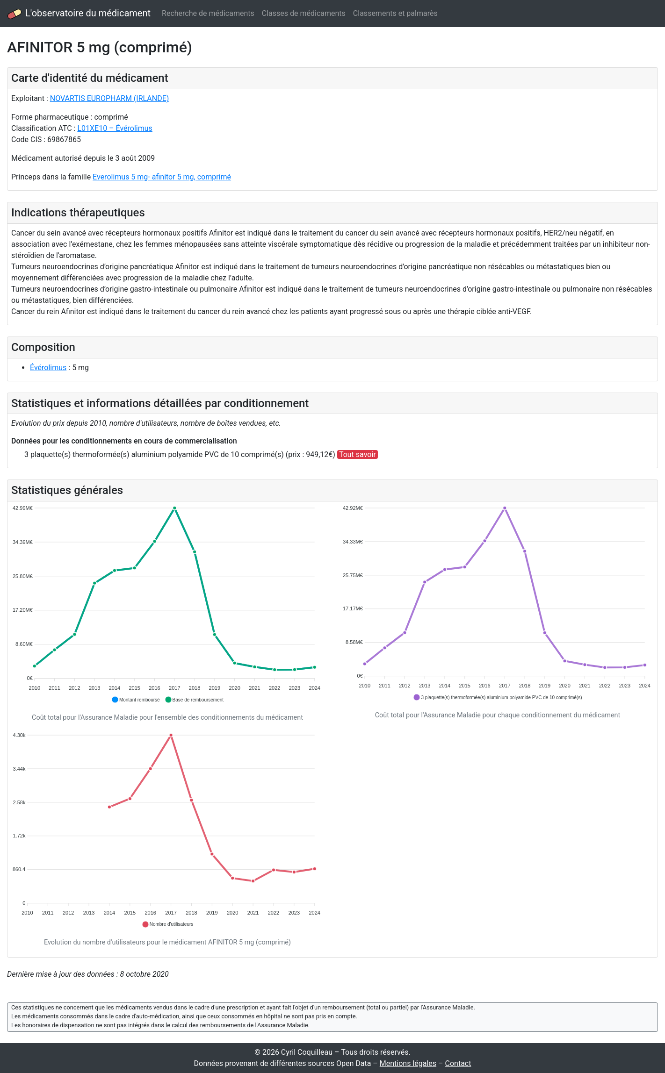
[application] (167, 604)
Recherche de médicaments (208, 13)
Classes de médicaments (304, 13)
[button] (135, 699)
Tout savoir (357, 454)
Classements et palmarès (395, 13)
